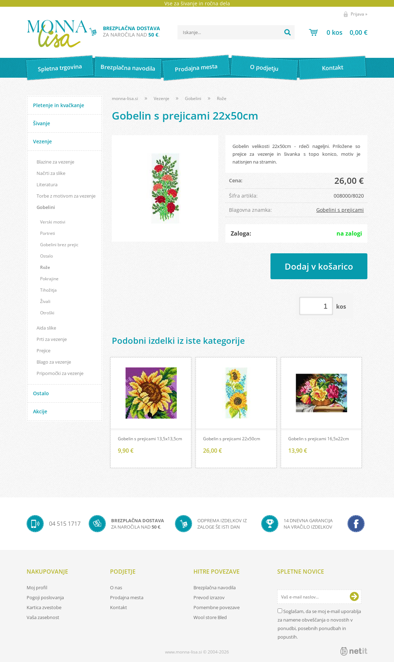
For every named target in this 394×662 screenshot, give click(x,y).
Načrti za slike (51, 173)
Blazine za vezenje (55, 162)
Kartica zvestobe (44, 607)
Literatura (47, 184)
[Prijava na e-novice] (354, 596)
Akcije (40, 411)
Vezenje (42, 141)
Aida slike (46, 328)
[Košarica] (338, 32)
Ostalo (46, 256)
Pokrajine (49, 279)
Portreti (47, 233)
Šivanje (41, 123)
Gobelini (46, 207)
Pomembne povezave (216, 607)
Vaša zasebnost (43, 617)
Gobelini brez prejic (59, 245)
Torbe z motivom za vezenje (66, 196)
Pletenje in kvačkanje (58, 105)
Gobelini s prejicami (340, 209)
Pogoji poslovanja (45, 597)
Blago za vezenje (54, 362)
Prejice (43, 350)
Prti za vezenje (52, 339)
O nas (116, 587)
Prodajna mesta (196, 67)
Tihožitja (48, 290)
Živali (45, 301)
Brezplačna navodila (127, 67)
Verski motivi (52, 222)
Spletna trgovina (59, 67)
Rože (45, 267)
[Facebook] (356, 523)
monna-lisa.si (125, 98)
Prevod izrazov (209, 597)
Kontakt (332, 67)
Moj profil (37, 587)
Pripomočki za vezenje (60, 373)
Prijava (359, 14)
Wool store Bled (210, 617)
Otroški (47, 313)
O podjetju (264, 68)
